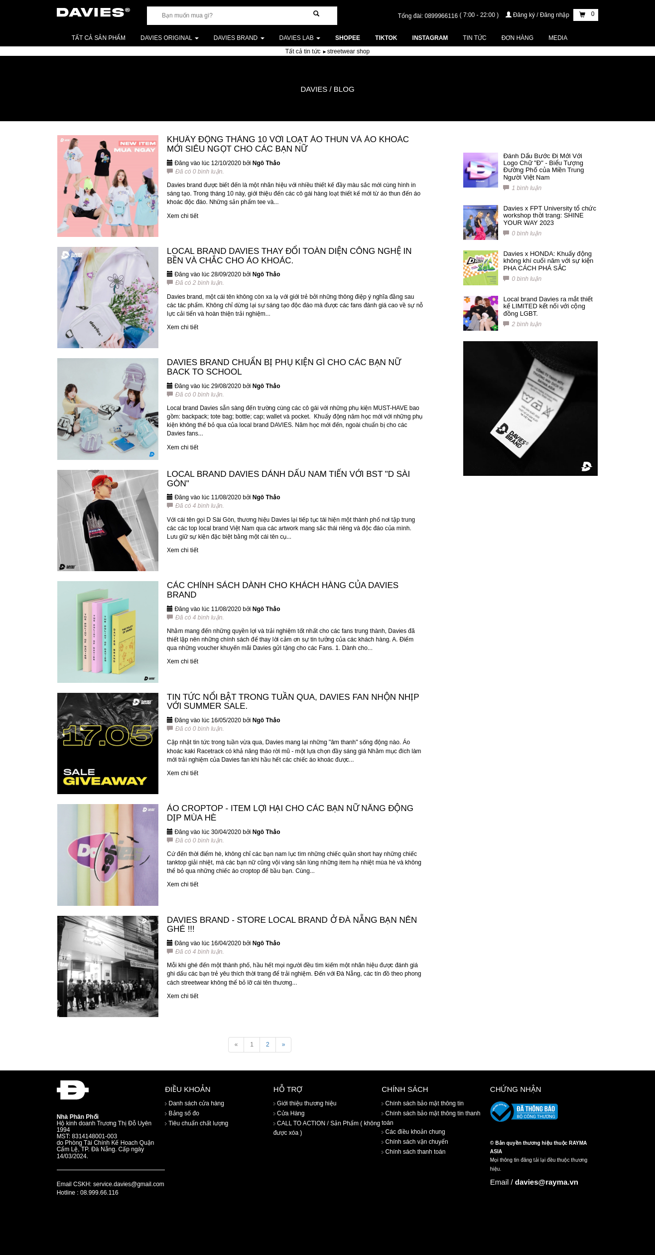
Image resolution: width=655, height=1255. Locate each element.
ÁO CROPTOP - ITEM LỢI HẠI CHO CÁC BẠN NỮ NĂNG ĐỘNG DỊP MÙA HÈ (290, 813)
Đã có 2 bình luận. (195, 282)
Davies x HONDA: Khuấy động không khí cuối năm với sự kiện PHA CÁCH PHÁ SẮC (548, 261)
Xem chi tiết (182, 215)
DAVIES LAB (299, 37)
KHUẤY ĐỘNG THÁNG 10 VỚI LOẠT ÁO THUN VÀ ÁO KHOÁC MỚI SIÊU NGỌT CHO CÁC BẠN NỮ (288, 144)
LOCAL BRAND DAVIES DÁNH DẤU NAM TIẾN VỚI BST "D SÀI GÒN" (288, 478)
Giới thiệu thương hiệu (305, 1103)
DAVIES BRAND (239, 37)
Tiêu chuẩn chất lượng (196, 1123)
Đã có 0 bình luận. (195, 171)
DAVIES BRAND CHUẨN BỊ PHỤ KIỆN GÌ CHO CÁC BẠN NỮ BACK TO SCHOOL (284, 367)
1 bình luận (522, 188)
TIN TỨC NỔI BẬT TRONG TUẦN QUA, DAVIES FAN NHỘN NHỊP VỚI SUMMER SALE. (293, 701)
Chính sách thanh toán (413, 1151)
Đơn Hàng (517, 37)
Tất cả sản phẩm (99, 37)
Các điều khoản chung (413, 1131)
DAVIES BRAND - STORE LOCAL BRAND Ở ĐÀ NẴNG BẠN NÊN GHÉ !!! (292, 924)
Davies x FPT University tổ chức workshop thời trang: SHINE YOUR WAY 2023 (549, 215)
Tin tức (474, 37)
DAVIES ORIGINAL (169, 37)
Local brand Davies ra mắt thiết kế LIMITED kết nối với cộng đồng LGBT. (547, 306)
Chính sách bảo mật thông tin (423, 1103)
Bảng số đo (182, 1113)
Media (557, 37)
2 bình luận (522, 324)
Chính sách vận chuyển (415, 1141)
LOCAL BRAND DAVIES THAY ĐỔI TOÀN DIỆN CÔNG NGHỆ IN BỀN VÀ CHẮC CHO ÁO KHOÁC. (289, 255)
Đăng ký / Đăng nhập (538, 14)
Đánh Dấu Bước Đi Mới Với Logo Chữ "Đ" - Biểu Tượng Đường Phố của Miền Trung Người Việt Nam (543, 166)
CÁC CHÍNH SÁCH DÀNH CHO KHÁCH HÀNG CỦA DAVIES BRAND (282, 590)
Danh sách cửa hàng (194, 1103)
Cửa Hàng (289, 1113)
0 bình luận (522, 233)
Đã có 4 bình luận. (195, 505)
